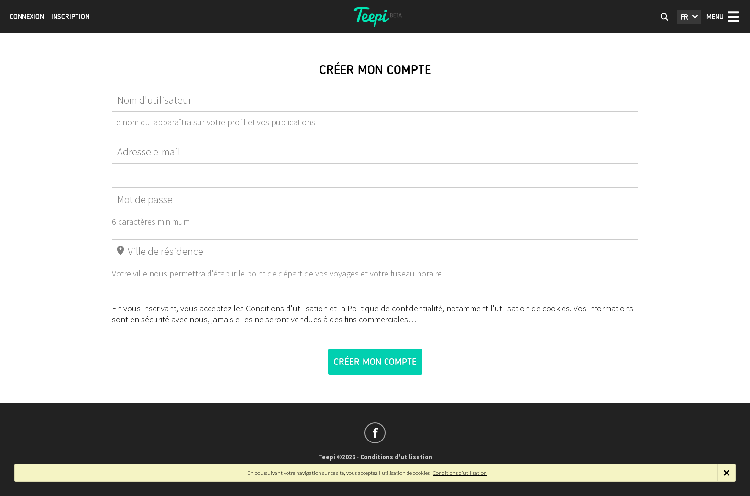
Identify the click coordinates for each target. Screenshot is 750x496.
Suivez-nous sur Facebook (375, 432)
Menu (715, 16)
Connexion (27, 16)
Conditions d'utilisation (396, 457)
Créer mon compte (375, 361)
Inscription (70, 16)
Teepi (375, 17)
